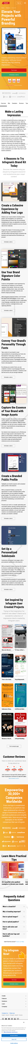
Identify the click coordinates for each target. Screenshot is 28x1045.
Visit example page (14, 746)
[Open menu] (25, 3)
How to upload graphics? (14, 922)
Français (20, 1015)
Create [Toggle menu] (3, 996)
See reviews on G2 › (14, 778)
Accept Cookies (14, 1035)
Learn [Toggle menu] (3, 1004)
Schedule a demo (14, 75)
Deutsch (7, 1015)
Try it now (14, 70)
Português (12, 1015)
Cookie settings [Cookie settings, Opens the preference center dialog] (14, 1043)
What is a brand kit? (14, 906)
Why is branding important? (14, 912)
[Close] (23, 1022)
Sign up (19, 3)
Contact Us (5, 1013)
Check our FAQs (20, 941)
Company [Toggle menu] (4, 1006)
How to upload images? (14, 917)
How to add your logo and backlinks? (14, 935)
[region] (14, 1032)
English (3, 1015)
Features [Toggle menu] (4, 998)
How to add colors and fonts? (14, 928)
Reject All (14, 1039)
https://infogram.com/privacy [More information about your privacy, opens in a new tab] (11, 1032)
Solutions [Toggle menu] (4, 1001)
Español (16, 1015)
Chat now (12, 1013)
